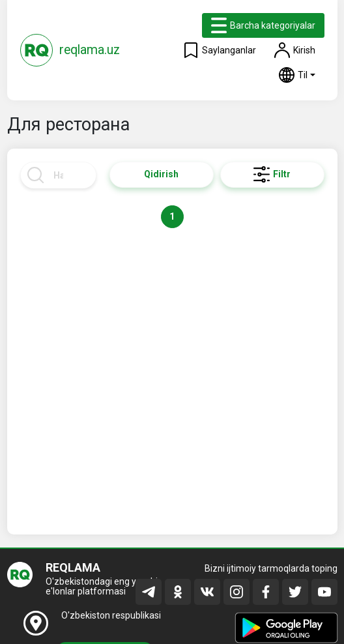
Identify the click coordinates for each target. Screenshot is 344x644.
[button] (297, 75)
